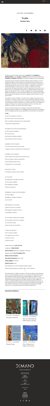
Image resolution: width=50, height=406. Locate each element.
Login (25, 389)
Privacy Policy (25, 387)
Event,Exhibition (16, 315)
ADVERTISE (25, 396)
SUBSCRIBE (25, 395)
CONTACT (25, 394)
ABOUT (25, 392)
